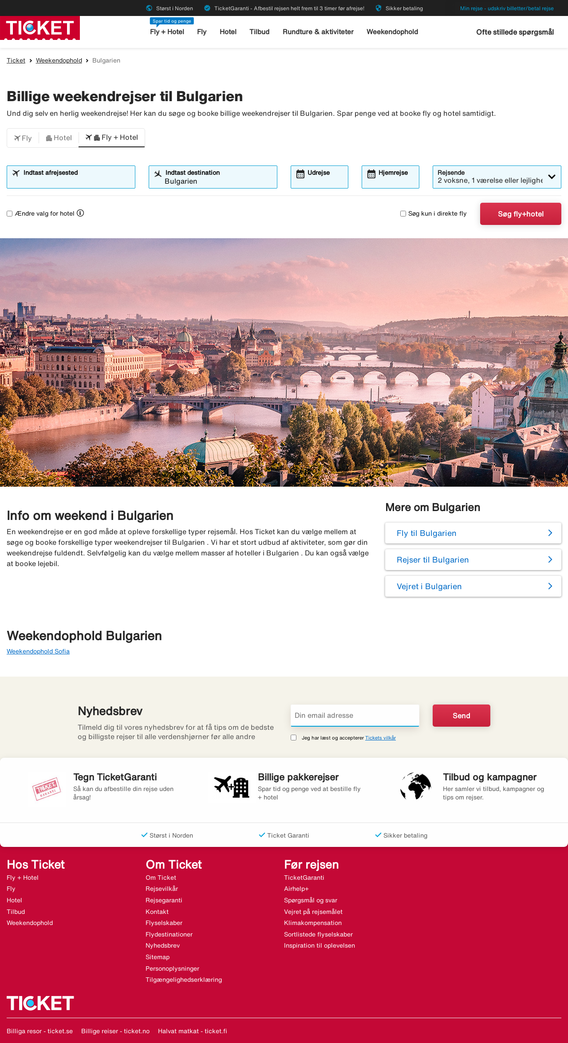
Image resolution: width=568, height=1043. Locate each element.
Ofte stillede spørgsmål (515, 31)
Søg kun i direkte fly (433, 213)
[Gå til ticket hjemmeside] (40, 27)
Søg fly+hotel (521, 213)
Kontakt (157, 912)
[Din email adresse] (355, 716)
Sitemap (158, 957)
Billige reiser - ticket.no (115, 1031)
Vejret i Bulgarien (429, 586)
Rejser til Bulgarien (433, 559)
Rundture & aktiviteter (318, 31)
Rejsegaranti (164, 900)
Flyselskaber (164, 923)
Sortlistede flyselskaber (318, 934)
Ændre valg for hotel (41, 213)
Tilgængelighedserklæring (184, 979)
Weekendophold (392, 31)
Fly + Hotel (167, 31)
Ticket (16, 60)
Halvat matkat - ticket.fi (192, 1031)
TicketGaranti (304, 877)
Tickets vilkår (380, 737)
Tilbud (260, 31)
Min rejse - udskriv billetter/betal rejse (507, 8)
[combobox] (76, 181)
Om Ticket (161, 877)
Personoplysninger (172, 968)
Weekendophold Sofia (38, 651)
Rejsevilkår (162, 889)
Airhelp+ (296, 889)
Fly (202, 31)
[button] (23, 138)
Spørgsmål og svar (310, 900)
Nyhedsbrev (163, 945)
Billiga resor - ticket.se (40, 1031)
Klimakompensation (313, 923)
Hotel (228, 31)
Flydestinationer (169, 934)
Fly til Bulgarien (427, 533)
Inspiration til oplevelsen (319, 945)
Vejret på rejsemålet (313, 912)
